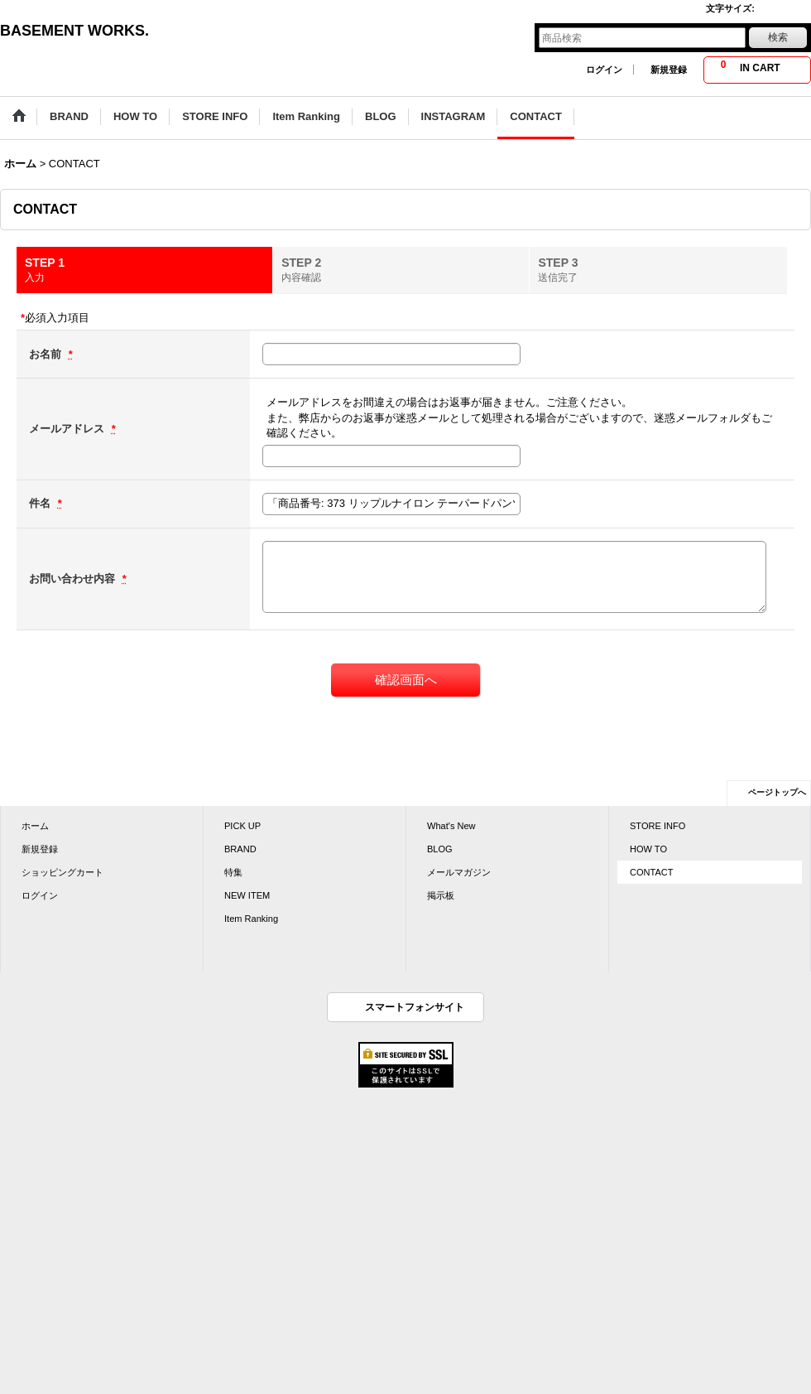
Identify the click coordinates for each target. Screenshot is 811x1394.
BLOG (440, 849)
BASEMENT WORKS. (74, 30)
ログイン (604, 70)
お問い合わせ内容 (73, 578)
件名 (41, 503)
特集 (233, 872)
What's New (451, 826)
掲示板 (440, 895)
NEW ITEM (247, 895)
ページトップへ (777, 792)
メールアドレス (68, 428)
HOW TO (648, 849)
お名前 (47, 354)
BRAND (240, 849)
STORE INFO (657, 826)
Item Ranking (251, 919)
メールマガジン (459, 872)
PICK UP (242, 826)
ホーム (35, 826)
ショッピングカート (62, 872)
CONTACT (652, 872)
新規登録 (668, 70)
